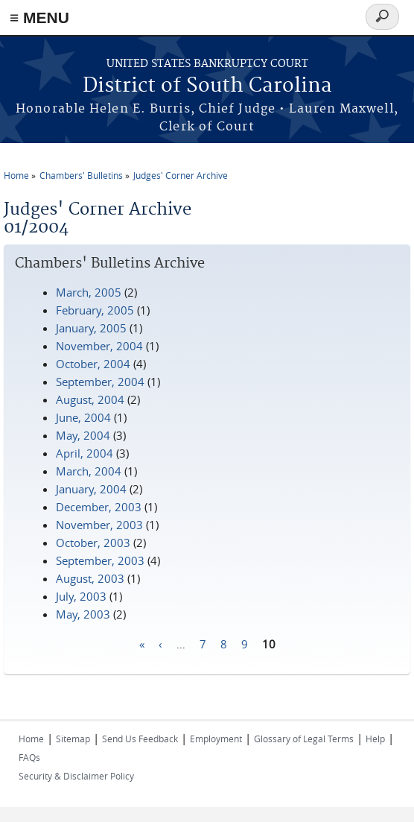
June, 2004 (83, 417)
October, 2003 (93, 542)
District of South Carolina (207, 86)
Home (16, 175)
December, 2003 (98, 506)
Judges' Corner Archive (180, 175)
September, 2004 (100, 381)
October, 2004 (93, 363)
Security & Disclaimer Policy (76, 776)
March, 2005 (88, 292)
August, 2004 (90, 399)
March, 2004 (88, 471)
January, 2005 (91, 327)
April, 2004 (84, 453)
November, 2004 (99, 345)
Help (375, 738)
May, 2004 (83, 435)
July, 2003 (81, 596)
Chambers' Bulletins (81, 175)
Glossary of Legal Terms (304, 738)
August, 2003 (90, 578)
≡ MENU (39, 17)
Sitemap (73, 738)
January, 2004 (91, 488)
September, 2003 (100, 560)
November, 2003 (99, 524)
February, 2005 (95, 310)
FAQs (29, 757)
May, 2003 (83, 614)
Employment (216, 738)
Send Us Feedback (140, 738)
